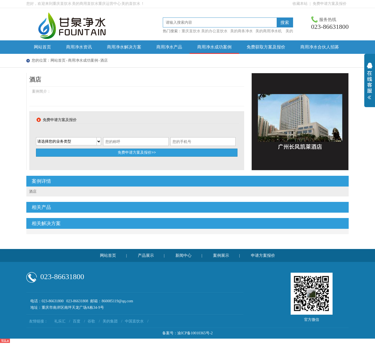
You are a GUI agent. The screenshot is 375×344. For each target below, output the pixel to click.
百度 (76, 321)
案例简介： (41, 91)
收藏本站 (300, 4)
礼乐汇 (60, 321)
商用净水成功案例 (214, 47)
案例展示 (221, 255)
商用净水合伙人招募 (319, 47)
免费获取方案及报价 (266, 47)
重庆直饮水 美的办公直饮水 (205, 31)
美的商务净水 (241, 31)
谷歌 (91, 321)
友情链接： (38, 321)
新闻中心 (183, 255)
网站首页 (42, 47)
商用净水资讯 (79, 47)
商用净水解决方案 (124, 47)
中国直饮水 (134, 321)
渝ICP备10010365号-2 (194, 333)
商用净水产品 (169, 47)
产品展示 (146, 255)
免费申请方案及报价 (330, 4)
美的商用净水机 (268, 31)
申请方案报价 (263, 255)
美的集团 (110, 321)
